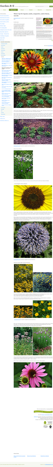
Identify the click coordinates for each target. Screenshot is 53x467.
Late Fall (2, 112)
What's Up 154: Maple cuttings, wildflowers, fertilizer (6, 80)
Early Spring (3, 50)
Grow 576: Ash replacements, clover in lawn (6, 98)
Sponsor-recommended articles (47, 414)
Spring (2, 51)
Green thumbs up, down (4, 21)
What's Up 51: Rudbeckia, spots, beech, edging (6, 63)
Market (31, 9)
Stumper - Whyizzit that (4, 33)
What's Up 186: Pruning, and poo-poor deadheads (7, 82)
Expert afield (2, 37)
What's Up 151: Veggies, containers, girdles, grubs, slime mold (7, 73)
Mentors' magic (3, 25)
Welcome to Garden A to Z (14, 6)
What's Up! (13, 9)
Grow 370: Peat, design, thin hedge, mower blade (7, 87)
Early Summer (3, 55)
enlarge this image (52, 40)
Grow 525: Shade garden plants (6, 88)
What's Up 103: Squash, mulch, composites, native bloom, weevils (7, 68)
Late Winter (3, 48)
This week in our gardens (4, 19)
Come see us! (2, 118)
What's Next (2, 116)
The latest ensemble (4, 43)
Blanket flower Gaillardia (45, 455)
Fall (1, 110)
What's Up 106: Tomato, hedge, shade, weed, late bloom (6, 71)
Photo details (3, 114)
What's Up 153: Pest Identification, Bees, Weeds (7, 77)
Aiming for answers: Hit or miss (6, 29)
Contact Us (48, 9)
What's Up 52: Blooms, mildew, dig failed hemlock (7, 65)
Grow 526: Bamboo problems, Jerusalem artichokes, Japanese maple (6, 91)
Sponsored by (50, 45)
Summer (2, 56)
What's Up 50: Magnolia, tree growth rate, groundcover (6, 61)
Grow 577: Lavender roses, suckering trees (6, 100)
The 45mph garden (3, 27)
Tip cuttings (2, 23)
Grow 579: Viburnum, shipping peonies (6, 105)
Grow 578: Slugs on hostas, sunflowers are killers (6, 103)
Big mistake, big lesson (4, 31)
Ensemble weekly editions (5, 41)
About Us (40, 9)
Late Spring (3, 53)
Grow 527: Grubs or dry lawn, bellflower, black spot (6, 93)
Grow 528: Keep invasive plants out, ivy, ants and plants (6, 96)
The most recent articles (4, 15)
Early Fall (2, 109)
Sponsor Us (36, 416)
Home (4, 9)
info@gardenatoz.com (49, 464)
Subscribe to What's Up (4, 120)
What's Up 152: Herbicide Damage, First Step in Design (7, 75)
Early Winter (3, 45)
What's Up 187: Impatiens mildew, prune (7, 84)
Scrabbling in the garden (4, 35)
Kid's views (2, 39)
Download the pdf (17, 18)
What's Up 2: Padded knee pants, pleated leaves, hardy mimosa (7, 59)
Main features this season (4, 17)
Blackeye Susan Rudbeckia (31, 455)
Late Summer (3, 107)
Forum (22, 9)
